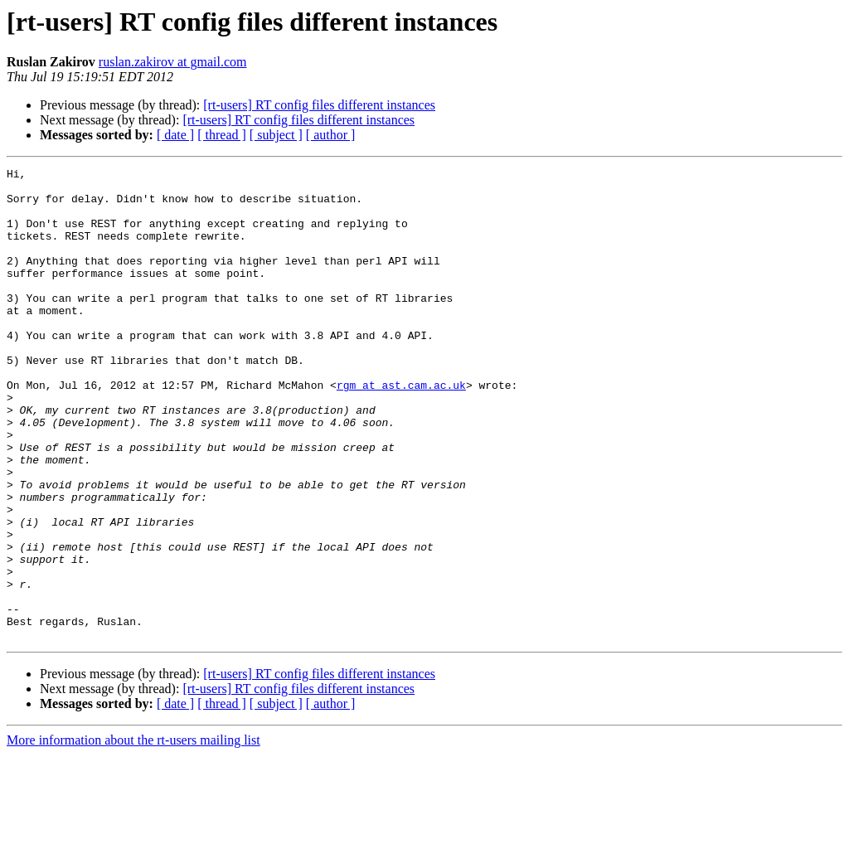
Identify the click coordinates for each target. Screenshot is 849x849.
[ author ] (331, 135)
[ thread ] (221, 135)
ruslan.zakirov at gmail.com (173, 62)
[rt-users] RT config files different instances (319, 105)
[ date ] (175, 135)
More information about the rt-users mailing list (133, 834)
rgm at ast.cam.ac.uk (401, 429)
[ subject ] (276, 135)
